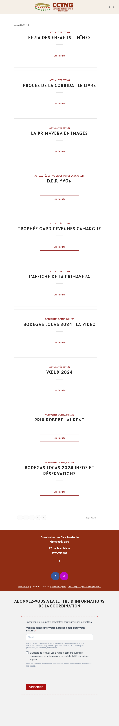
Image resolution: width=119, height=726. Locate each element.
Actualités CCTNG (59, 32)
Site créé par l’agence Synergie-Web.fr (84, 586)
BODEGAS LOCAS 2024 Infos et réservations (60, 471)
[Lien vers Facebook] (109, 7)
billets (70, 319)
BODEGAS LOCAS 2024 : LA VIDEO (59, 324)
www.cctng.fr (23, 586)
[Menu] (99, 7)
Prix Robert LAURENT (59, 420)
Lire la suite (59, 55)
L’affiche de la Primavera (59, 276)
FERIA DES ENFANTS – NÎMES (59, 37)
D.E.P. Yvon (59, 181)
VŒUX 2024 (59, 372)
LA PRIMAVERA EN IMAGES (59, 133)
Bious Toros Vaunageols (70, 175)
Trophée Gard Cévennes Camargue (59, 229)
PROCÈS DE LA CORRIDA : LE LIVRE (59, 85)
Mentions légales (59, 586)
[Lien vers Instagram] (114, 7)
